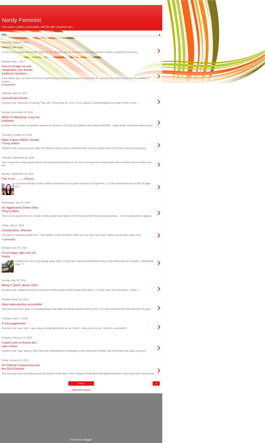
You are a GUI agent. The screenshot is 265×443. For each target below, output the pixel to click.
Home (81, 383)
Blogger (87, 439)
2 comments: (9, 84)
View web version (81, 390)
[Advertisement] (81, 9)
